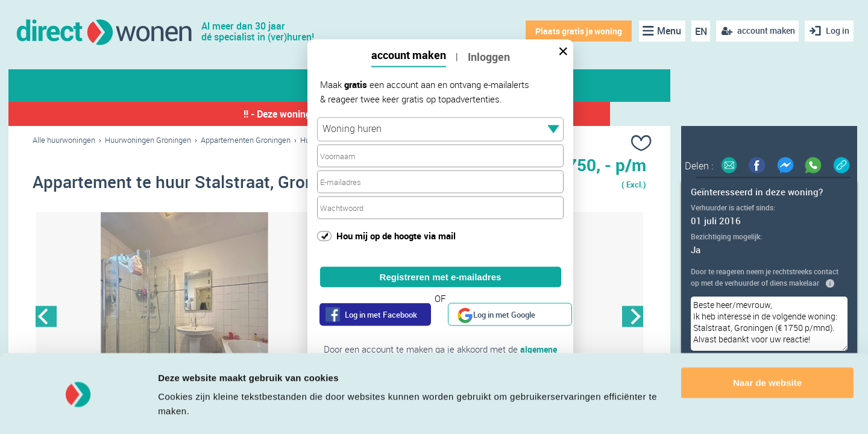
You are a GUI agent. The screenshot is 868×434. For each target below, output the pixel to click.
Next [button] (632, 317)
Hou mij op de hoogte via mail (396, 235)
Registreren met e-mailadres (441, 277)
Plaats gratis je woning (576, 31)
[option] (186, 317)
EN (699, 31)
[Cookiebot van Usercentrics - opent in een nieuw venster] (78, 410)
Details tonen (186, 410)
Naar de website (767, 349)
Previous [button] (46, 317)
